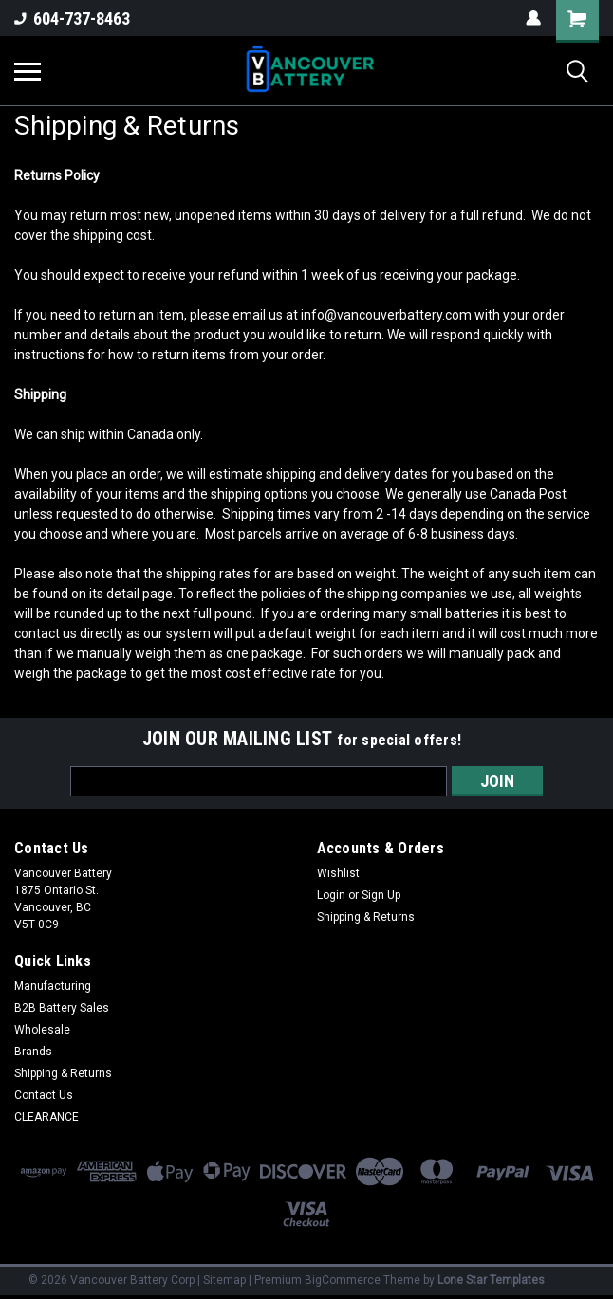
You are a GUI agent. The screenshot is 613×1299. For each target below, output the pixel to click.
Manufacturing (52, 986)
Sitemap (224, 1280)
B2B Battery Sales (61, 1008)
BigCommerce (343, 1280)
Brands (33, 1051)
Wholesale (42, 1029)
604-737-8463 (72, 18)
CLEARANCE (46, 1117)
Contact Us (43, 1095)
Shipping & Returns (366, 917)
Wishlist (338, 873)
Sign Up (381, 895)
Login (331, 895)
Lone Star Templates (491, 1280)
